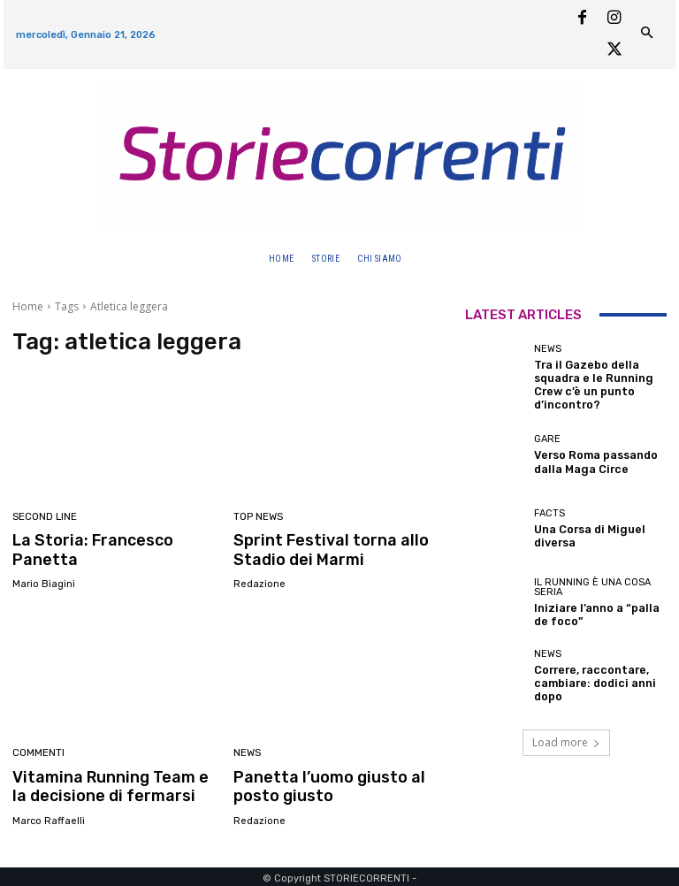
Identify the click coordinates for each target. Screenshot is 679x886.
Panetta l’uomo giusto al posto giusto (320, 783)
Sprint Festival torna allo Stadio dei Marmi (322, 548)
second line (44, 517)
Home (27, 306)
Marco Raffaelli (48, 817)
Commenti (38, 752)
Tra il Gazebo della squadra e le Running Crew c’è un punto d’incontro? (586, 381)
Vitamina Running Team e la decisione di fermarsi (111, 783)
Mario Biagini (43, 582)
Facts (549, 508)
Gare (547, 434)
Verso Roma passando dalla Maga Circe (589, 454)
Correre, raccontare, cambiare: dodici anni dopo (586, 676)
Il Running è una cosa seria (592, 582)
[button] (428, 258)
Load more (566, 735)
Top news (258, 517)
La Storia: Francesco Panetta (87, 548)
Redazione (259, 582)
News (247, 752)
